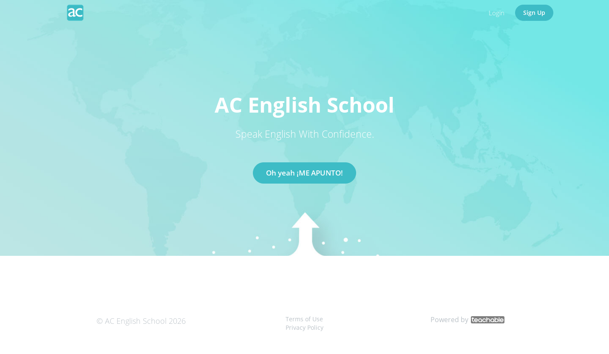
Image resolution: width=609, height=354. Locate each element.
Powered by (467, 319)
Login (496, 12)
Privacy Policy (304, 327)
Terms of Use (304, 319)
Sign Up (534, 12)
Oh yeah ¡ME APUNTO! (304, 173)
